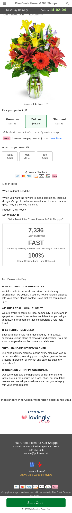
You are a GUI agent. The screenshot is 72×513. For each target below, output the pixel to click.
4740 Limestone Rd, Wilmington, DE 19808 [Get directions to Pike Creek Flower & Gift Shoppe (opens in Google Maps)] (36, 446)
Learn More (55, 138)
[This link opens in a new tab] (36, 418)
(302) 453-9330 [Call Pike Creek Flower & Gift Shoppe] (36, 450)
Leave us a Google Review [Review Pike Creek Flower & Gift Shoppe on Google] (36, 474)
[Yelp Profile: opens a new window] (39, 464)
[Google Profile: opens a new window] (32, 464)
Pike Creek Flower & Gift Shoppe (36, 3)
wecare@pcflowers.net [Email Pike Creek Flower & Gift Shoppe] (36, 453)
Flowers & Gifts (17, 15)
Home (5, 15)
